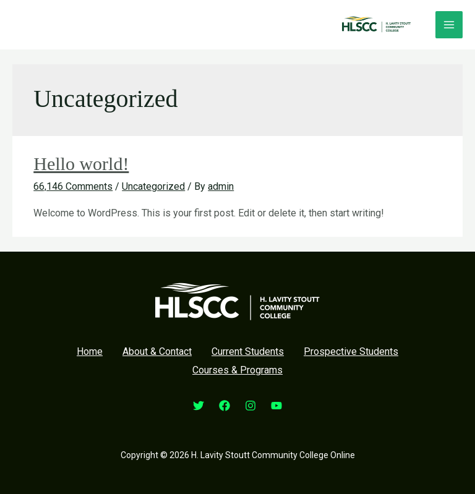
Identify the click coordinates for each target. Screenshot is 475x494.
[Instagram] (250, 405)
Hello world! (81, 163)
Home (90, 351)
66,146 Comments (73, 186)
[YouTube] (276, 405)
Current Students (248, 351)
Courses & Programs (237, 370)
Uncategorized (153, 186)
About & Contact (157, 351)
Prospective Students (351, 351)
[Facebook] (224, 405)
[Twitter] (198, 405)
